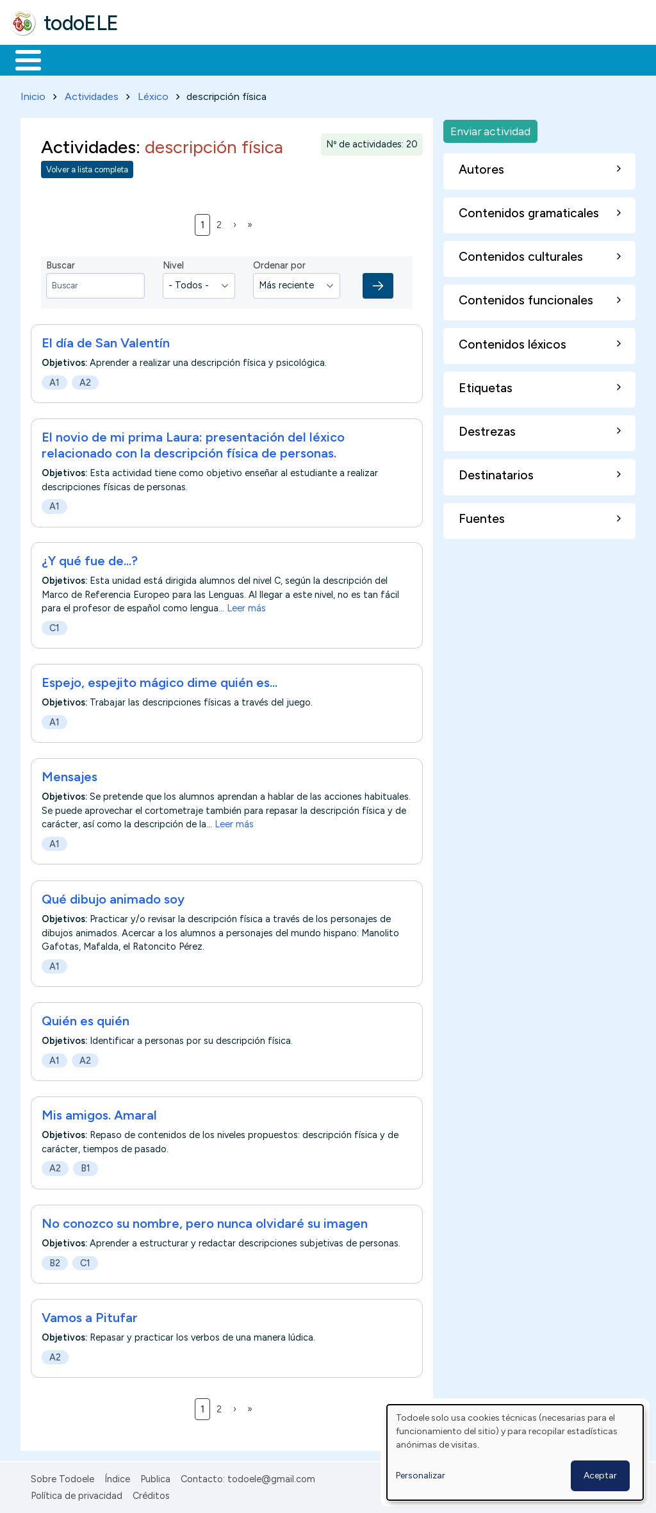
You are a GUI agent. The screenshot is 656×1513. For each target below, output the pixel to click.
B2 (54, 1260)
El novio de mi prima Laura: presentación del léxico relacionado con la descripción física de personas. (193, 442)
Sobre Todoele (62, 1476)
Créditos (151, 1493)
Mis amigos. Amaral (99, 1112)
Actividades (92, 94)
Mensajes (69, 774)
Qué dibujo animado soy (113, 896)
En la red (303, 59)
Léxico (153, 94)
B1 (85, 1166)
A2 (85, 380)
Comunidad (469, 59)
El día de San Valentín (106, 340)
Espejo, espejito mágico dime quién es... (159, 680)
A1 (54, 380)
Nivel (173, 263)
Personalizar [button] (420, 1475)
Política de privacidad (76, 1493)
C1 (54, 625)
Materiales (71, 59)
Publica (155, 1476)
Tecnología (383, 59)
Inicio (21, 59)
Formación (154, 59)
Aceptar (600, 1475)
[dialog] (515, 1452)
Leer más (246, 606)
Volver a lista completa (87, 167)
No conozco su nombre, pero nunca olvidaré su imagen (205, 1220)
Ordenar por (279, 263)
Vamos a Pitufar (90, 1315)
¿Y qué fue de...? (90, 558)
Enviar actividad (490, 128)
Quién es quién (85, 1018)
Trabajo (230, 59)
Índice (117, 1476)
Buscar (526, 59)
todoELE (81, 23)
